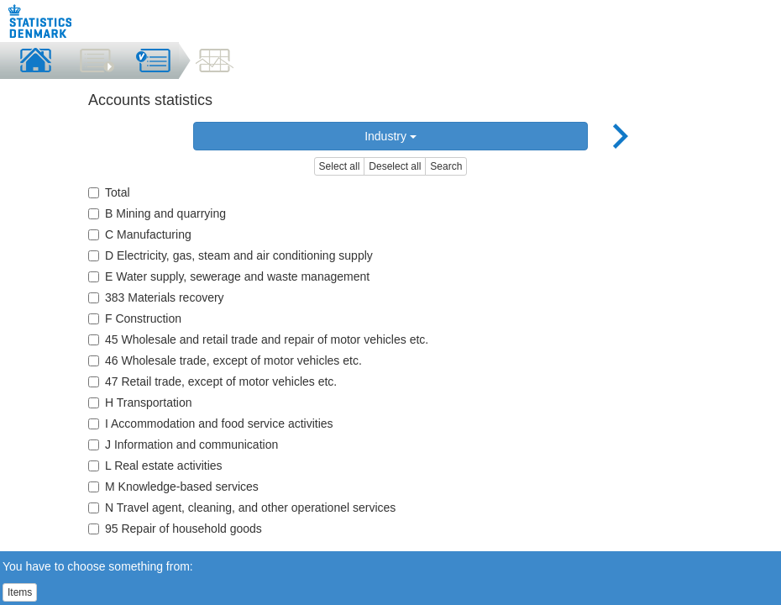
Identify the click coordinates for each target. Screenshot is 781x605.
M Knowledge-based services (173, 486)
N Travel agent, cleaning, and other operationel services (242, 507)
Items (20, 592)
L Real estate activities (155, 465)
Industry (390, 136)
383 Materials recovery (156, 297)
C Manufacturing (139, 234)
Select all (339, 166)
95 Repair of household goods (175, 528)
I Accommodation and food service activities (210, 423)
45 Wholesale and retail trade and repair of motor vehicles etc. (258, 339)
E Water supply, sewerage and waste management (229, 276)
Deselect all (395, 166)
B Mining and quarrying (157, 213)
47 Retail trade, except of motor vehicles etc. (212, 381)
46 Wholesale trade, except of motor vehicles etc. (225, 360)
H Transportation (140, 402)
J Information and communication (183, 444)
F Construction (134, 318)
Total (109, 192)
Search (446, 166)
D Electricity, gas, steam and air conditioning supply (230, 255)
